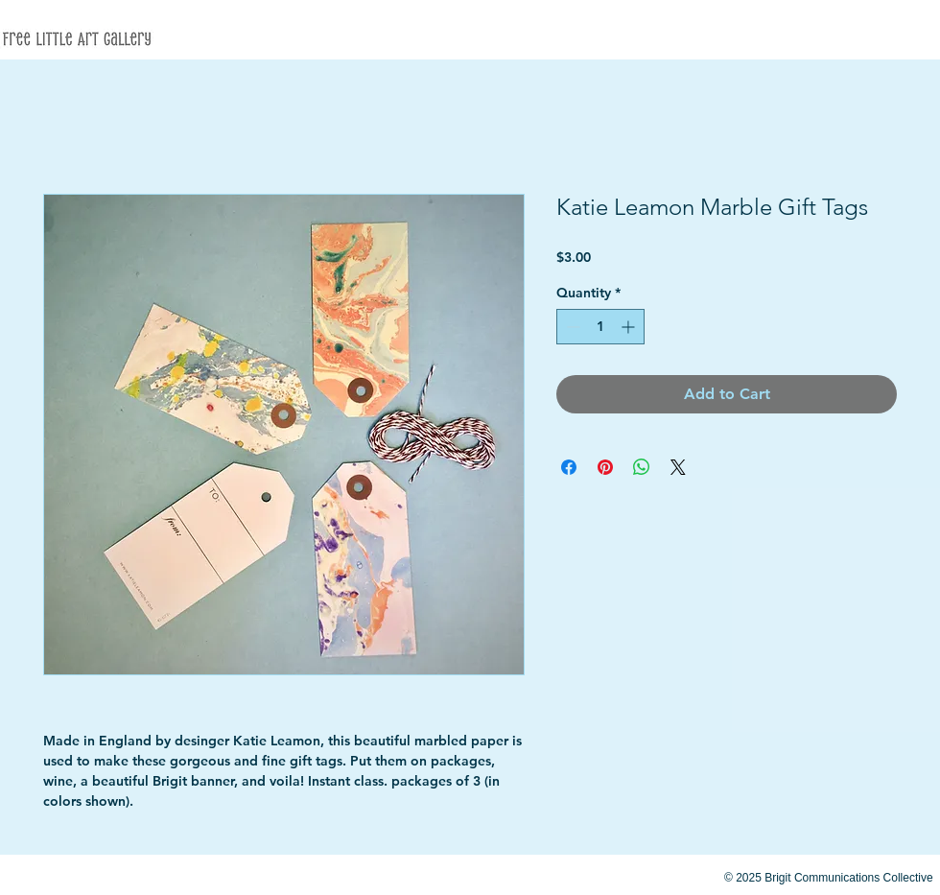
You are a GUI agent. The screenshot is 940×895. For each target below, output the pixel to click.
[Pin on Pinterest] (605, 467)
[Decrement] (571, 326)
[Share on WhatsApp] (641, 467)
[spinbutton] (600, 326)
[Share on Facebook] (568, 467)
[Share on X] (678, 467)
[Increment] (630, 326)
